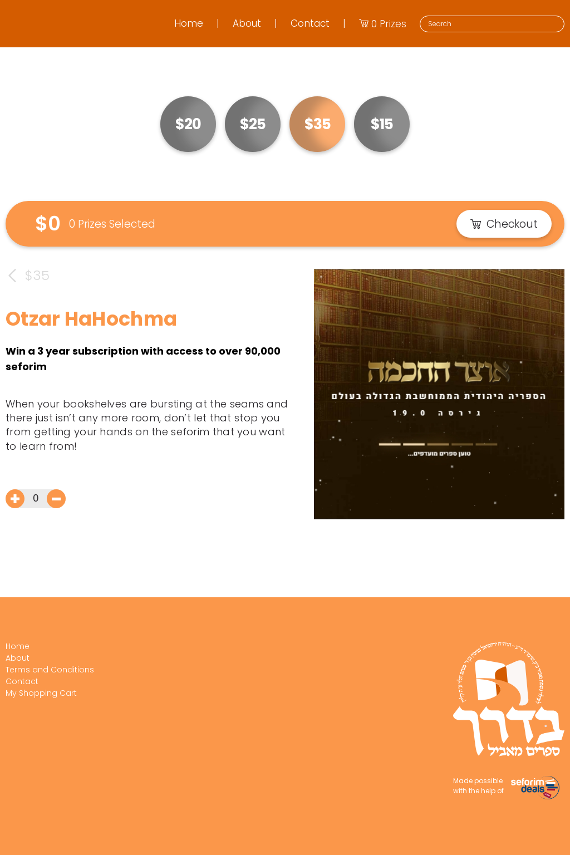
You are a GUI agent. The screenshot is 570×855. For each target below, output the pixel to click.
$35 (317, 124)
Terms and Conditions (50, 669)
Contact (310, 23)
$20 (188, 124)
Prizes (382, 24)
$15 (382, 124)
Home (188, 23)
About (247, 23)
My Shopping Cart (41, 693)
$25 (253, 124)
